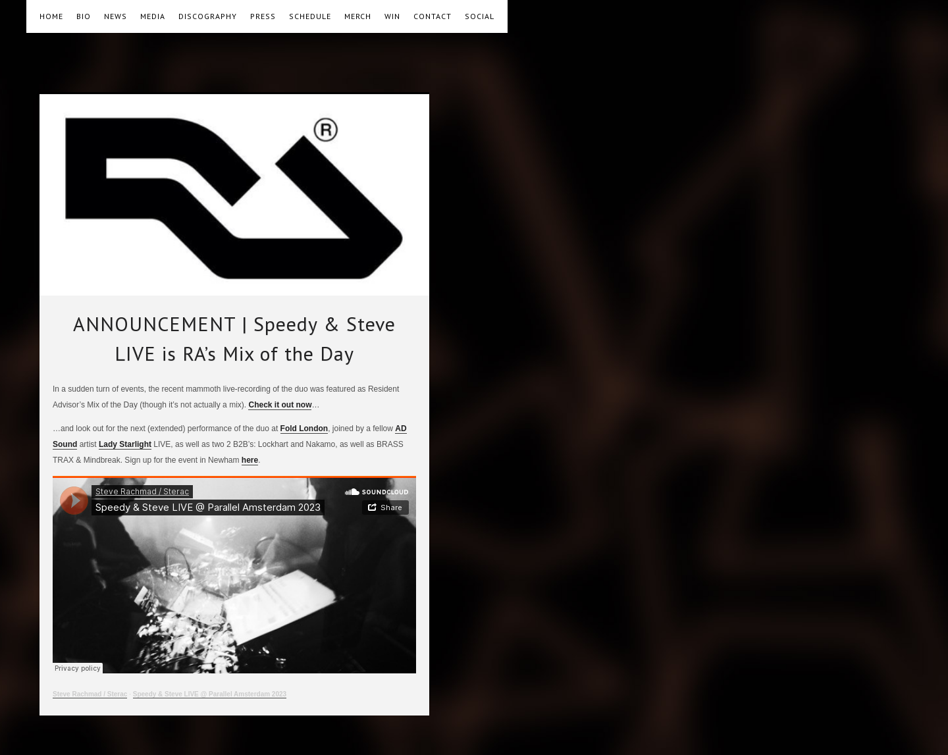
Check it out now (279, 404)
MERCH (357, 16)
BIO (83, 16)
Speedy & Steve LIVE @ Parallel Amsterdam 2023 (209, 694)
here (250, 460)
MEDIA (152, 16)
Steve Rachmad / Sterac (90, 694)
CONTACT (432, 16)
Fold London (304, 428)
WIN (392, 16)
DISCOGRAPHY (207, 16)
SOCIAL (479, 16)
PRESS (263, 16)
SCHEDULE (310, 16)
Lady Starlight (125, 444)
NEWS (115, 16)
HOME (51, 16)
